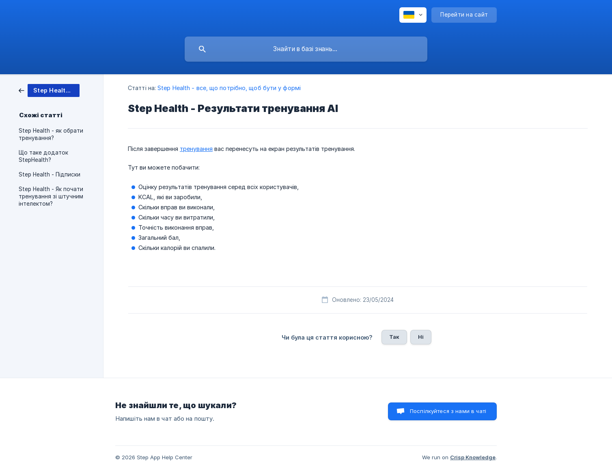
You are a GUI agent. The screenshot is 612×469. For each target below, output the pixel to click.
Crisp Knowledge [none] (473, 457)
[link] (49, 90)
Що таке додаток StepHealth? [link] (43, 156)
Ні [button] (421, 336)
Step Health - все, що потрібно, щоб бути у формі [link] (229, 87)
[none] (413, 15)
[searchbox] (306, 49)
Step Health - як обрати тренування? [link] (51, 134)
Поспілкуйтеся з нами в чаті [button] (448, 411)
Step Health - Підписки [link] (49, 174)
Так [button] (394, 336)
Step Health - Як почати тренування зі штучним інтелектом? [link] (51, 196)
